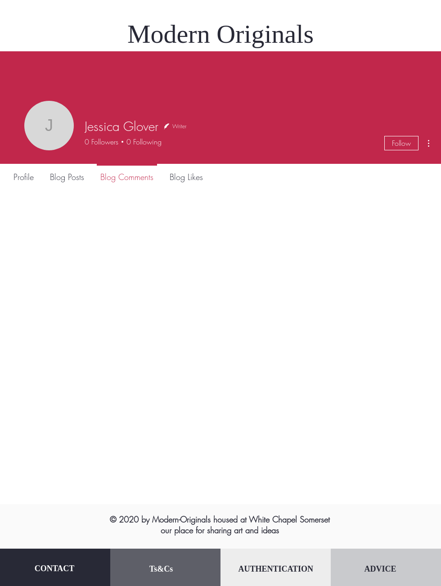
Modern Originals (220, 34)
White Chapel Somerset (289, 519)
